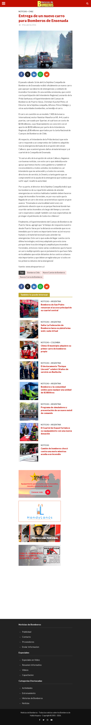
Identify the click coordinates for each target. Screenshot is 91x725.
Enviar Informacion (30, 647)
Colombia (55, 342)
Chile (31, 11)
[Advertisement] (45, 588)
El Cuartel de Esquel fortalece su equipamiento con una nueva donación (56, 431)
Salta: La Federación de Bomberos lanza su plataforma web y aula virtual (55, 328)
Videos (25, 670)
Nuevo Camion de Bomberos (54, 273)
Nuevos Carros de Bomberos (31, 277)
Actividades (27, 688)
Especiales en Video (31, 660)
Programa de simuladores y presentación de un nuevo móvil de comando (56, 410)
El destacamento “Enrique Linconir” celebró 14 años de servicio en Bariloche (54, 369)
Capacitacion (28, 675)
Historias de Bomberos (32, 698)
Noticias (23, 11)
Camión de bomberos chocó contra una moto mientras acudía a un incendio (54, 451)
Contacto (26, 637)
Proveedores (28, 642)
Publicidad (26, 632)
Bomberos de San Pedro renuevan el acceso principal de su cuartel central (56, 307)
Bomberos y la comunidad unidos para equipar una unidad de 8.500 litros (56, 390)
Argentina (56, 301)
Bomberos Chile (33, 273)
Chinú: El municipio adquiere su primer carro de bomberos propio (56, 349)
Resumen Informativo (32, 665)
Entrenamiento (29, 693)
